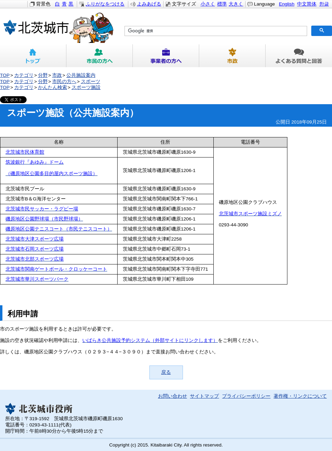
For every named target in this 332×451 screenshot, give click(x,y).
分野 (43, 75)
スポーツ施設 (86, 87)
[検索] (215, 31)
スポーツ (90, 81)
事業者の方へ (166, 55)
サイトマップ (204, 396)
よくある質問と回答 (299, 55)
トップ (33, 55)
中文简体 (306, 4)
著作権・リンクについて (300, 396)
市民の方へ (99, 55)
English (287, 4)
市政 (232, 55)
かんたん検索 (52, 87)
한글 (324, 4)
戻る (166, 372)
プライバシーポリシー (246, 396)
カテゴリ (24, 75)
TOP (5, 75)
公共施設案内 (80, 75)
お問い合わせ (172, 396)
